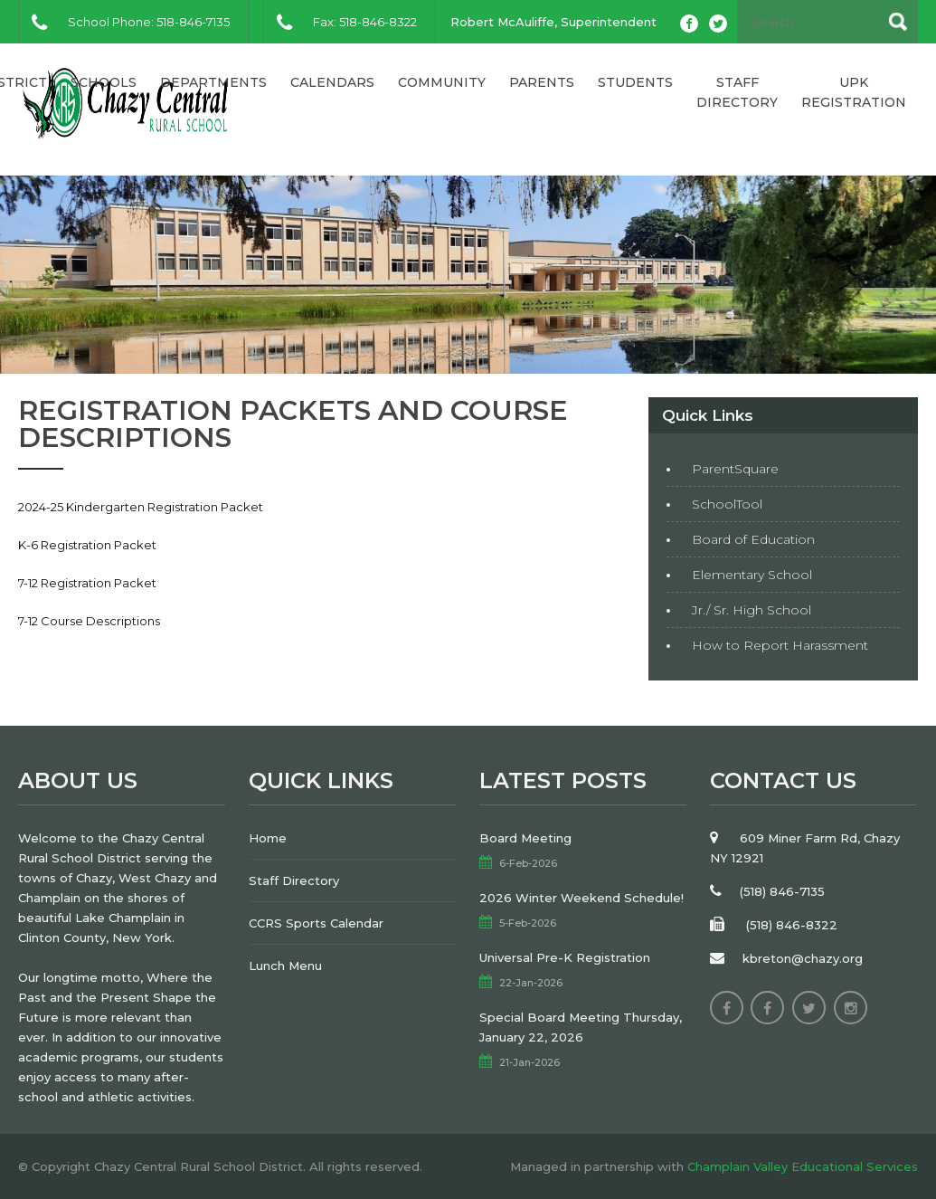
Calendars (332, 82)
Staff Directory (737, 92)
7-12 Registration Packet (87, 583)
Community (442, 82)
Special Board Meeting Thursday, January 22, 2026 (580, 1027)
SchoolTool (727, 504)
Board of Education (753, 539)
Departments (213, 82)
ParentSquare (735, 469)
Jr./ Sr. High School (751, 610)
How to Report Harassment (780, 645)
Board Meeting (525, 838)
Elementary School (752, 574)
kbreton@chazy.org (802, 958)
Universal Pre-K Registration (564, 957)
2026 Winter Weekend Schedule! (581, 897)
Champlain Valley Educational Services (802, 1166)
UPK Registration (853, 92)
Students (635, 82)
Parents (541, 82)
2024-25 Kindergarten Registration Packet (140, 507)
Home (268, 838)
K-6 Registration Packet (87, 545)
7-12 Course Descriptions (89, 621)
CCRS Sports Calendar (316, 923)
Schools (104, 82)
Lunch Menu (285, 965)
